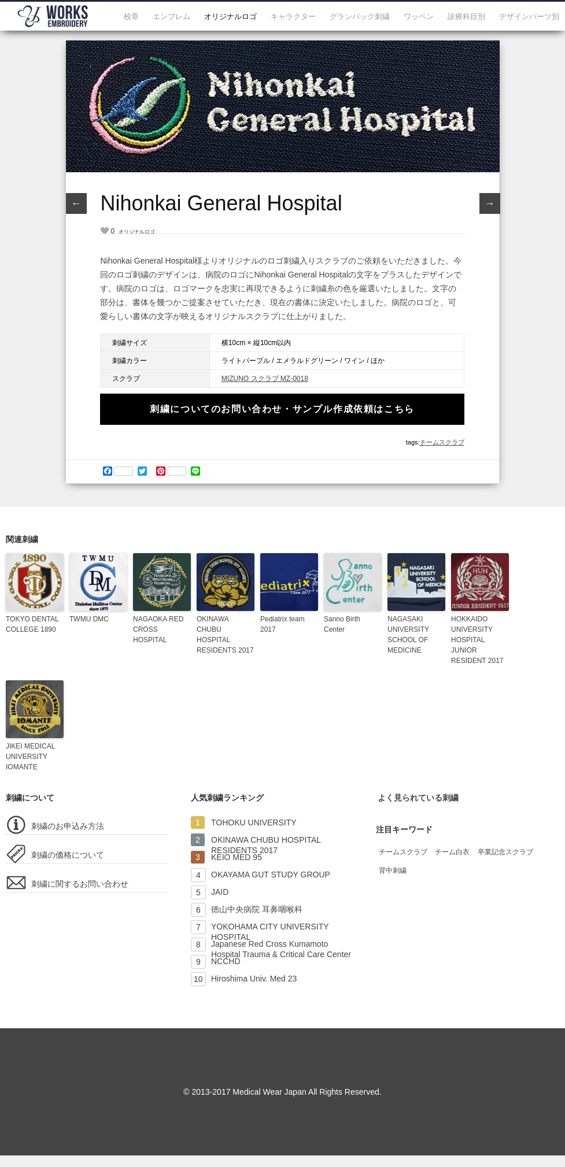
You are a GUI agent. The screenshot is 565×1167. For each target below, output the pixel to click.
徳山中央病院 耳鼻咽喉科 (256, 909)
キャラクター (293, 16)
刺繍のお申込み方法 (67, 826)
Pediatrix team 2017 (282, 624)
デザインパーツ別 (529, 16)
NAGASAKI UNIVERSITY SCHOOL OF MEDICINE (408, 634)
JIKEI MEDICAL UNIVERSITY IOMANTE (30, 756)
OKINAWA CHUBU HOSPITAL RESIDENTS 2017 (225, 634)
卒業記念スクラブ (505, 852)
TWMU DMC (89, 619)
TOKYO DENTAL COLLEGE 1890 (32, 624)
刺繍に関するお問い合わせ (79, 883)
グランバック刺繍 (360, 16)
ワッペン (419, 16)
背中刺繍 (393, 870)
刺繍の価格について (67, 854)
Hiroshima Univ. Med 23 (254, 978)
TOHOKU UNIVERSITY (254, 822)
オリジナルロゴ (230, 16)
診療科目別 (466, 16)
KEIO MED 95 (236, 857)
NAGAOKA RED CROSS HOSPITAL (158, 629)
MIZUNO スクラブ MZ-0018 (264, 379)
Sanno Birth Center (342, 624)
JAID (219, 891)
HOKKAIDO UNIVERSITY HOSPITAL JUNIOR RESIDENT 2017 (477, 640)
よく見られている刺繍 (418, 797)
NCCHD (226, 961)
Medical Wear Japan (269, 1091)
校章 (131, 16)
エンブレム (171, 16)
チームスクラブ (442, 442)
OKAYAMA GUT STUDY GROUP (270, 874)
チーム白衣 (452, 852)
